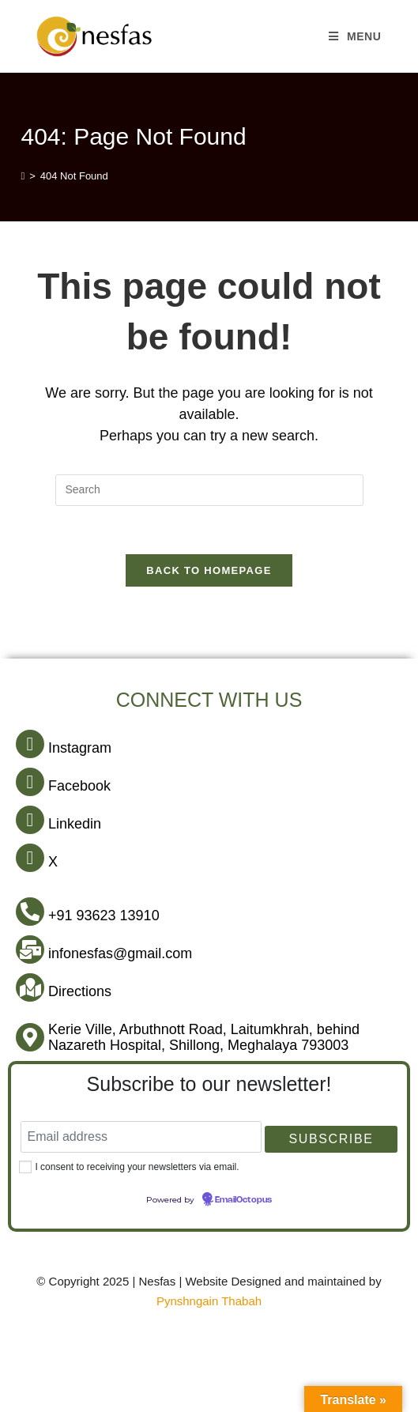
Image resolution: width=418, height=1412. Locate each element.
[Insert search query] (209, 490)
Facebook (79, 786)
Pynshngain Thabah (209, 1301)
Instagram (79, 748)
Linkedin (74, 824)
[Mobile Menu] (355, 36)
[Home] (22, 176)
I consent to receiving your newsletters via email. (137, 1166)
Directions (79, 991)
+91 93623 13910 (104, 915)
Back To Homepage (208, 570)
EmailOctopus (243, 1200)
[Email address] (141, 1137)
